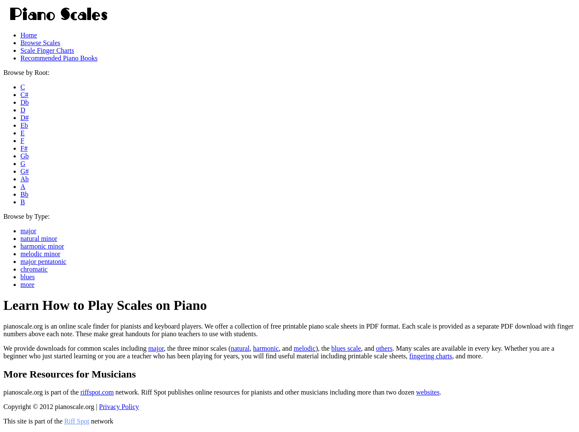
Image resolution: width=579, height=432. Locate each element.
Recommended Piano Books (58, 58)
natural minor (38, 238)
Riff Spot (76, 421)
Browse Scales (40, 42)
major (28, 231)
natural (240, 348)
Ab (24, 179)
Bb (24, 194)
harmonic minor (42, 246)
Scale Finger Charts (47, 50)
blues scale (346, 348)
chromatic (34, 269)
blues (27, 276)
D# (24, 117)
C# (24, 94)
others (384, 348)
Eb (24, 125)
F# (24, 148)
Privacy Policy (119, 406)
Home (28, 35)
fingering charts (430, 356)
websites (427, 392)
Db (24, 102)
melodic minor (40, 253)
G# (24, 171)
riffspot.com (97, 392)
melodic (305, 348)
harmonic (266, 348)
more (27, 284)
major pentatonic (43, 261)
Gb (24, 156)
